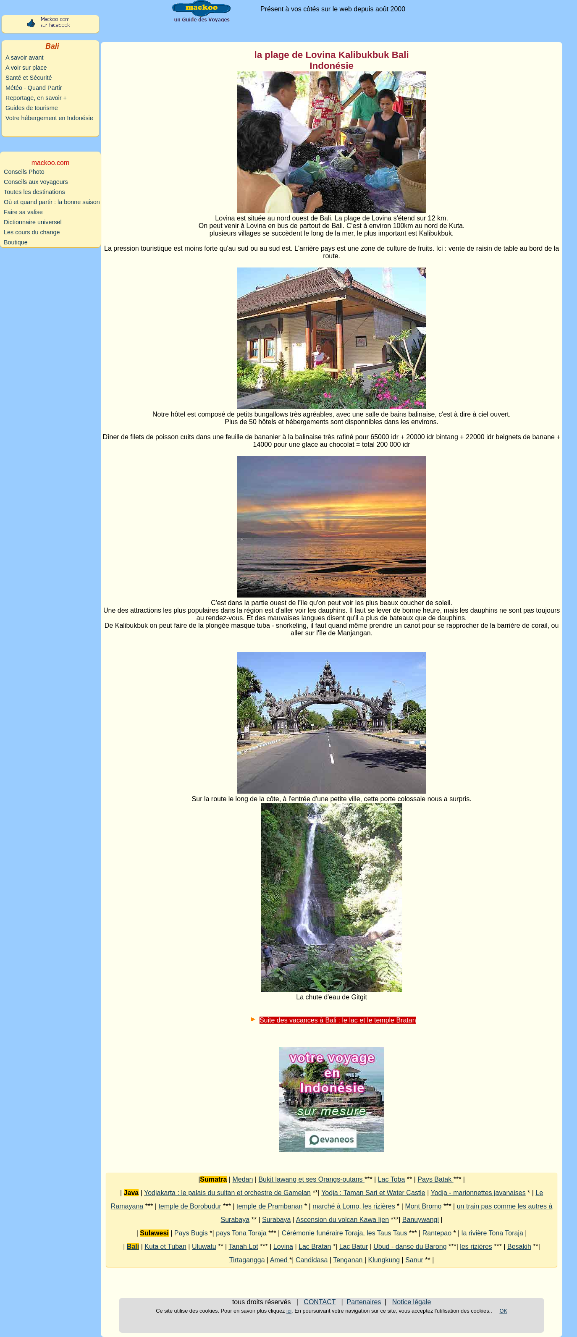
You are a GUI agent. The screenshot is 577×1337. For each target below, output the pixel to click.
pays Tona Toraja (241, 1233)
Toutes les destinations (34, 192)
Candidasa (312, 1260)
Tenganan (349, 1260)
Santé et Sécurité (28, 77)
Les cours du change (32, 232)
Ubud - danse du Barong (409, 1246)
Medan (242, 1179)
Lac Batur (353, 1246)
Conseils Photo (24, 171)
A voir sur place (26, 67)
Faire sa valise (23, 212)
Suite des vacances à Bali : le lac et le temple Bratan (338, 1020)
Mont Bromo (423, 1206)
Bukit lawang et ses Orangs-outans (311, 1179)
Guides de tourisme (31, 108)
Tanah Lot (243, 1246)
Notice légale (411, 1302)
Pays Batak (435, 1179)
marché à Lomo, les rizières (353, 1206)
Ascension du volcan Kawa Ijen (342, 1219)
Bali (133, 1246)
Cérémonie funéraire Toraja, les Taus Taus (344, 1233)
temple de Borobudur (189, 1206)
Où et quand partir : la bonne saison (52, 202)
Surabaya (276, 1219)
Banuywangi (420, 1219)
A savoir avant (24, 57)
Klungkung (384, 1260)
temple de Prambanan (269, 1206)
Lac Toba (391, 1179)
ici (288, 1311)
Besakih (519, 1246)
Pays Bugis (191, 1233)
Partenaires (364, 1302)
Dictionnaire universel (33, 222)
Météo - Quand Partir (33, 87)
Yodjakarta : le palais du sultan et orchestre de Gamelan (227, 1192)
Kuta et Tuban (165, 1246)
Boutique (16, 242)
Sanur (414, 1260)
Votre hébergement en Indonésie (49, 118)
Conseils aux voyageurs (36, 181)
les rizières (476, 1246)
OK (504, 1311)
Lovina (283, 1246)
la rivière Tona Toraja (492, 1233)
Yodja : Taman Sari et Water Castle (373, 1192)
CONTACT (320, 1302)
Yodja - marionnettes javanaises (477, 1192)
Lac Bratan (315, 1246)
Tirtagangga (247, 1260)
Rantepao (436, 1233)
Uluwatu (204, 1246)
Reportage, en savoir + (36, 97)
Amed (279, 1260)
